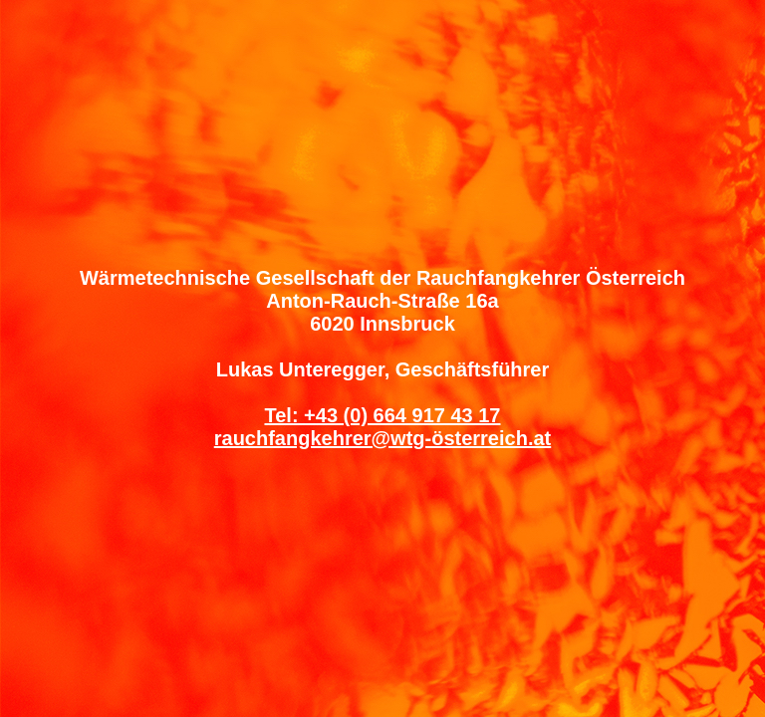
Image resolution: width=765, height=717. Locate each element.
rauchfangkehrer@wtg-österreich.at (382, 438)
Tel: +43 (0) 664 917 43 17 (382, 415)
